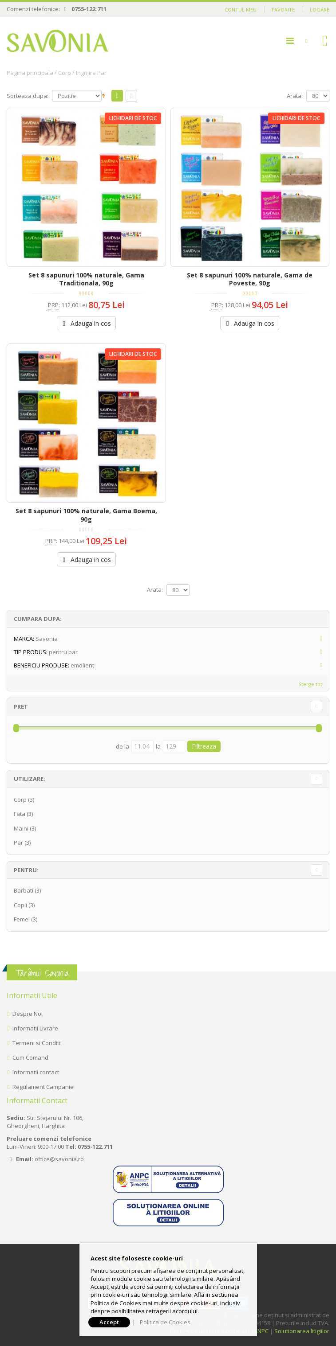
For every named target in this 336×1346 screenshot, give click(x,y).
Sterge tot (310, 684)
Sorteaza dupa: (27, 96)
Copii (20, 905)
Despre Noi (27, 1014)
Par (18, 843)
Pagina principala (30, 73)
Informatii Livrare (35, 1028)
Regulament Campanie (43, 1087)
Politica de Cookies (165, 1322)
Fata (19, 814)
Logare (319, 9)
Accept (109, 1322)
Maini (21, 828)
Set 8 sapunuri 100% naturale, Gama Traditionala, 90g (86, 279)
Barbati (23, 890)
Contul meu (241, 9)
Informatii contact (35, 1072)
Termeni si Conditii (37, 1043)
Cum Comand (30, 1057)
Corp (64, 73)
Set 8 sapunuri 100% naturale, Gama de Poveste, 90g (249, 279)
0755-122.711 (89, 9)
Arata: (295, 96)
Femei (22, 919)
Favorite (283, 9)
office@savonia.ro (59, 1159)
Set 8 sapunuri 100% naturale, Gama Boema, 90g (86, 515)
